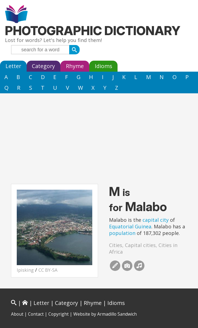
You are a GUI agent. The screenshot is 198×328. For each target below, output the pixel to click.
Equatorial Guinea (130, 226)
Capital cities (140, 245)
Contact (36, 314)
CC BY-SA (47, 270)
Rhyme (75, 66)
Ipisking (25, 270)
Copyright (58, 314)
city (164, 220)
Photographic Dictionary (92, 30)
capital (151, 220)
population (122, 233)
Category (43, 66)
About (17, 314)
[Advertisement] (99, 134)
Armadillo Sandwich (117, 314)
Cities (115, 245)
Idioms (103, 66)
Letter (13, 66)
